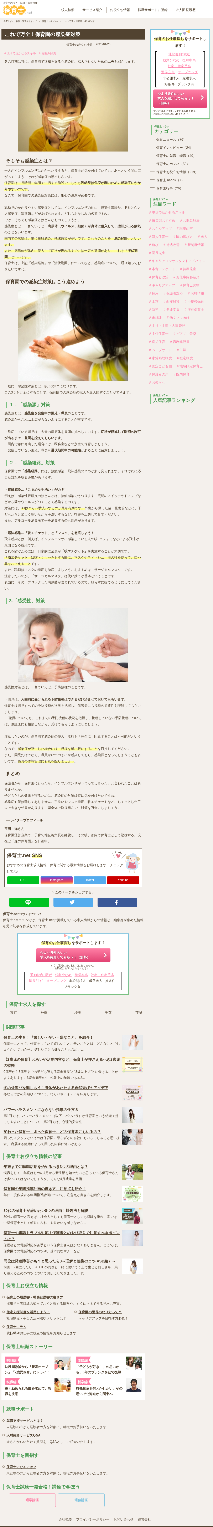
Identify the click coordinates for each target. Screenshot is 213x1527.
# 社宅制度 (185, 358)
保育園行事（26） (169, 188)
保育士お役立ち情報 (79, 44)
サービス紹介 (92, 10)
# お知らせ (157, 382)
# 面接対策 (171, 301)
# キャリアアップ (162, 285)
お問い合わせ (124, 1519)
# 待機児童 (188, 269)
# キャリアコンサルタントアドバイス (177, 261)
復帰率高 (81, 975)
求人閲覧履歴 (186, 10)
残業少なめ (63, 975)
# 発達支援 (171, 309)
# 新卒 (154, 309)
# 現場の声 (185, 228)
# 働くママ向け (178, 317)
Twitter (89, 880)
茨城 (138, 1012)
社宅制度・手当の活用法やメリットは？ (36, 1314)
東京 (13, 1012)
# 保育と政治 (158, 277)
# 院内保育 (181, 374)
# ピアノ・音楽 (184, 333)
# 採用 (154, 293)
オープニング (56, 981)
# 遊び (154, 245)
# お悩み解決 (47, 53)
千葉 (108, 1012)
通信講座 (81, 1500)
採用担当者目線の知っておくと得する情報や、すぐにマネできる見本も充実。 (64, 1299)
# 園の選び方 (183, 237)
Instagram (56, 880)
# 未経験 (155, 317)
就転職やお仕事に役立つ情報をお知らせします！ (43, 1329)
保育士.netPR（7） (170, 180)
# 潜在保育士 (194, 309)
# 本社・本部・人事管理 (167, 325)
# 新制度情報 (194, 245)
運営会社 (144, 1519)
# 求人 (202, 237)
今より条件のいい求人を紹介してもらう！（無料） (65, 955)
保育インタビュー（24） (174, 147)
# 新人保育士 (158, 237)
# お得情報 (196, 293)
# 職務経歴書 (179, 342)
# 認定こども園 (160, 366)
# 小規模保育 (194, 301)
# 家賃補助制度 (160, 358)
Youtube (123, 880)
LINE (23, 880)
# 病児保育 (157, 342)
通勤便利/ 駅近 (41, 975)
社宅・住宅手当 (102, 975)
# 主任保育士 (158, 333)
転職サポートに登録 (153, 10)
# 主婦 (181, 350)
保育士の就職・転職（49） (176, 156)
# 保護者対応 (173, 293)
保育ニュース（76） (171, 139)
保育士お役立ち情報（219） (177, 172)
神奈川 (46, 1012)
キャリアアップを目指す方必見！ (103, 1314)
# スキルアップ (160, 228)
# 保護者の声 (158, 374)
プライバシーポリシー (92, 1519)
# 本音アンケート (162, 269)
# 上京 (154, 301)
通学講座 (32, 1500)
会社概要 (65, 1519)
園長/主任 (36, 981)
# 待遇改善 (171, 245)
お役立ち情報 (120, 10)
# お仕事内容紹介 (186, 277)
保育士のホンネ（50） (173, 164)
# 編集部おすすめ (162, 220)
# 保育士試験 (189, 285)
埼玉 (77, 1012)
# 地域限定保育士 (190, 366)
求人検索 (67, 10)
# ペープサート (160, 350)
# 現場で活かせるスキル (20, 53)
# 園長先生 (157, 253)
